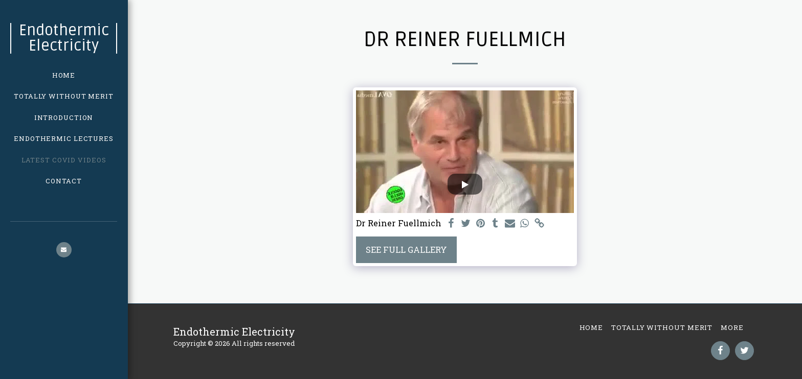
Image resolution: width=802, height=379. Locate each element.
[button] (64, 249)
